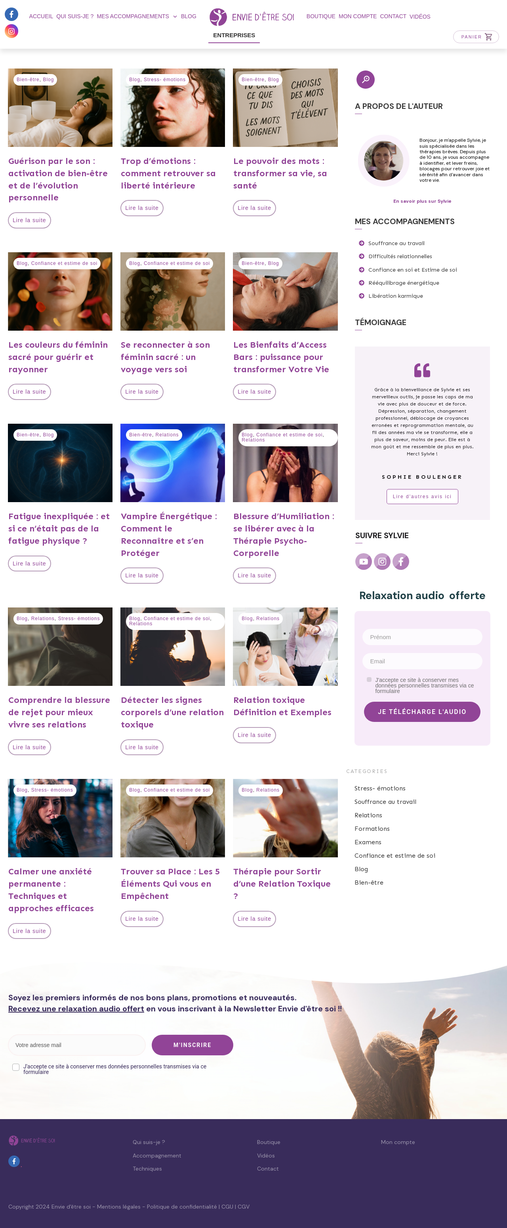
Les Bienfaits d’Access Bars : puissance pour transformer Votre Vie (281, 357)
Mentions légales (119, 1206)
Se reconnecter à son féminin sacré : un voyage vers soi (165, 357)
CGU (227, 1206)
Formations (372, 828)
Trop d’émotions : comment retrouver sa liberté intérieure (168, 173)
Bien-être (28, 79)
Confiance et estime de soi (64, 263)
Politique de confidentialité (182, 1206)
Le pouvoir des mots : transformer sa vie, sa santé (280, 173)
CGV (244, 1206)
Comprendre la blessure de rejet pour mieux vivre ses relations (59, 712)
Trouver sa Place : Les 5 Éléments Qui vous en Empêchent (170, 883)
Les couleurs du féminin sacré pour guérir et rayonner (58, 357)
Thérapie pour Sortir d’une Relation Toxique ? (282, 883)
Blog (48, 79)
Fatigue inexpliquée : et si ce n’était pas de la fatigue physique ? (59, 528)
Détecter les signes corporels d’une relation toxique (172, 712)
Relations (167, 435)
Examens (368, 842)
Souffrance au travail (385, 801)
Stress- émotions (165, 79)
